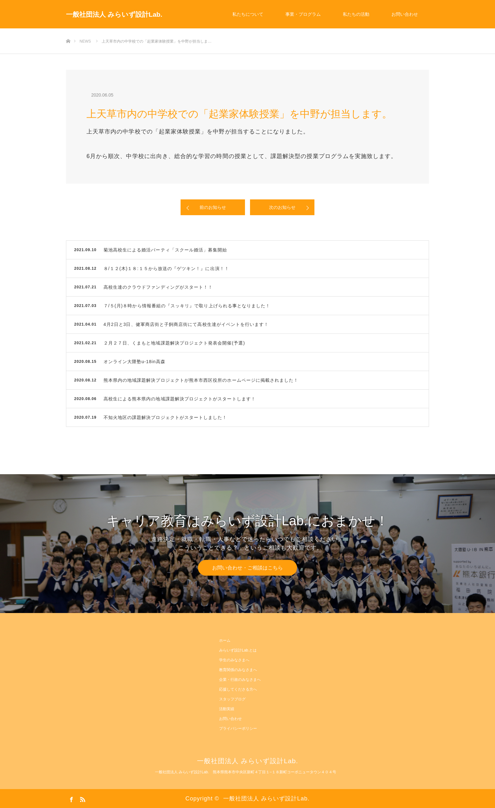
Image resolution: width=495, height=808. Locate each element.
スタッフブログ (232, 699)
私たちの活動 (356, 14)
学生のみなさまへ (234, 660)
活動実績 (226, 709)
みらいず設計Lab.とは (238, 650)
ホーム (224, 640)
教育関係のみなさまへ (238, 670)
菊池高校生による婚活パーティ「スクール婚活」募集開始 (165, 249)
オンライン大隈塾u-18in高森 (134, 361)
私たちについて (247, 14)
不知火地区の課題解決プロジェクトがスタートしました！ (165, 417)
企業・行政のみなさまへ (240, 679)
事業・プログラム (303, 14)
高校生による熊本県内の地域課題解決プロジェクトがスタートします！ (180, 398)
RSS (81, 798)
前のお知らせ (213, 207)
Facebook (70, 798)
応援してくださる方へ (238, 689)
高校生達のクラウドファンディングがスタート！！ (158, 287)
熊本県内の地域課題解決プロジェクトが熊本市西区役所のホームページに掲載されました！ (201, 380)
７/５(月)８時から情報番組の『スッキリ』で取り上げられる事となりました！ (187, 305)
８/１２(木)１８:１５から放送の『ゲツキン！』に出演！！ (166, 268)
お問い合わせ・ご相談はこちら (247, 567)
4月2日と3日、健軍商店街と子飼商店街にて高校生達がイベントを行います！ (186, 324)
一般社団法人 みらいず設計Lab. (114, 14)
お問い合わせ (404, 14)
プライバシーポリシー (238, 728)
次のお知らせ (282, 207)
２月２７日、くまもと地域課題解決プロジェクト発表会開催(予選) (174, 342)
